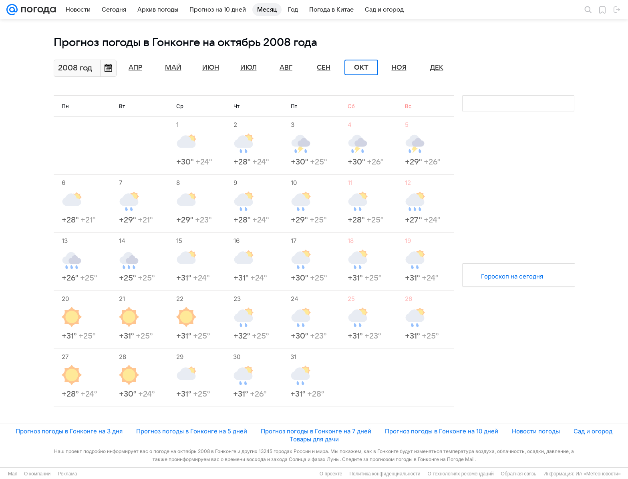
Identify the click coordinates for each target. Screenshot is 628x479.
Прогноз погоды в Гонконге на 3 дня (69, 431)
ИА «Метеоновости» (598, 474)
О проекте (331, 474)
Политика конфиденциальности (384, 474)
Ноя (399, 67)
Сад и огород (593, 431)
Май (173, 67)
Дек (436, 67)
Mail (12, 474)
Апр (135, 67)
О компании (37, 474)
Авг (286, 67)
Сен (323, 67)
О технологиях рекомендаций (460, 474)
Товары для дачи (314, 439)
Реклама (67, 474)
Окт (361, 67)
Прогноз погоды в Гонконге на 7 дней (316, 431)
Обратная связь (518, 474)
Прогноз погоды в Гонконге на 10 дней (441, 431)
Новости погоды (536, 431)
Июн (210, 67)
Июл (248, 67)
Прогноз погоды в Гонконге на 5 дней (191, 431)
